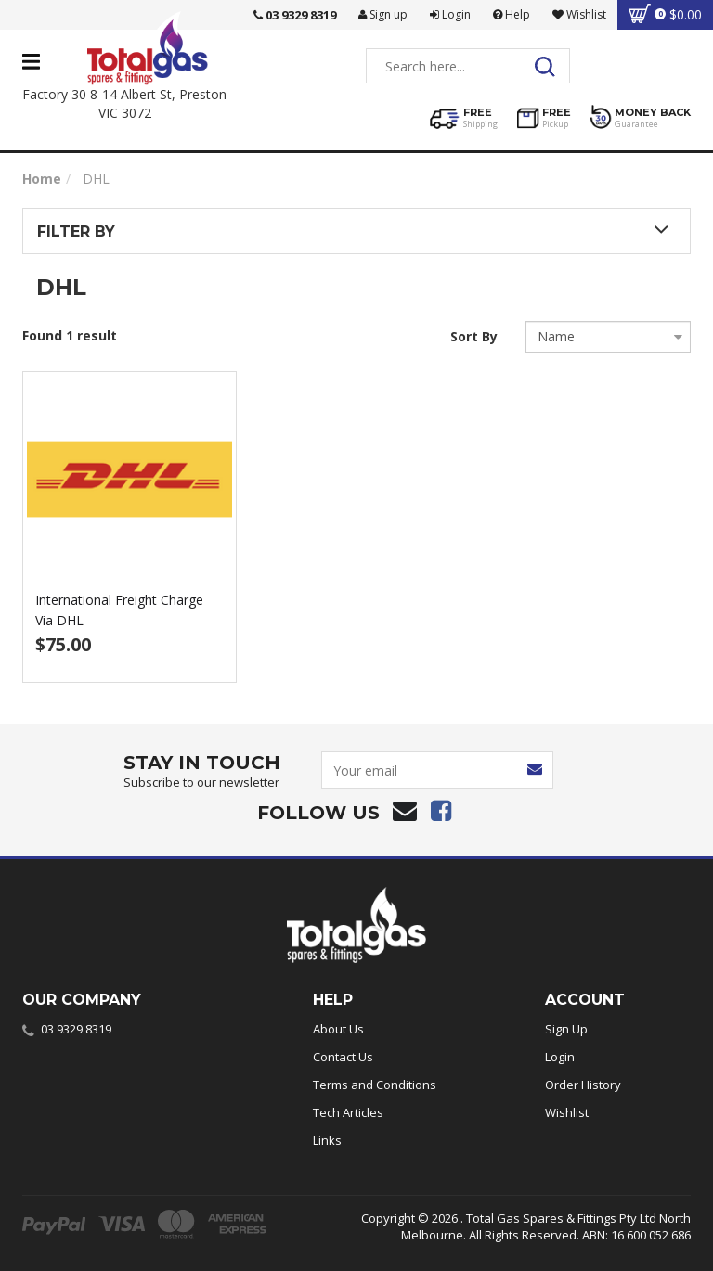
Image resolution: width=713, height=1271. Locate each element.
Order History (583, 1084)
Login (450, 14)
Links (327, 1140)
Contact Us (343, 1056)
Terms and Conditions (374, 1084)
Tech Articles (348, 1112)
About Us (338, 1029)
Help (511, 14)
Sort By (474, 336)
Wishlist (567, 1112)
